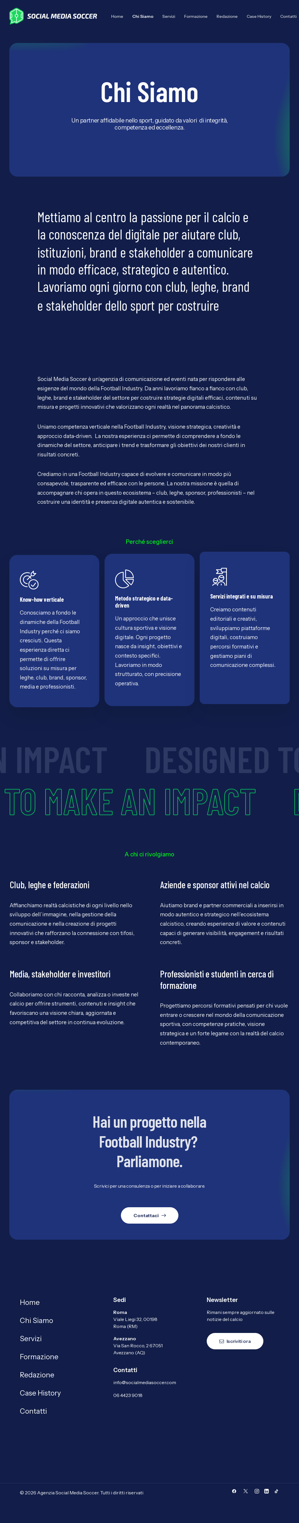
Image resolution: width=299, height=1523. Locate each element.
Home (117, 16)
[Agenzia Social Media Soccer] (53, 16)
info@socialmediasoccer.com (144, 1382)
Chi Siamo (142, 16)
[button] (234, 1492)
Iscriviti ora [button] (235, 1341)
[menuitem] (119, 16)
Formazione (196, 16)
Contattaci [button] (149, 1215)
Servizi (168, 16)
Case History (259, 16)
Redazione (227, 16)
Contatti (33, 1411)
